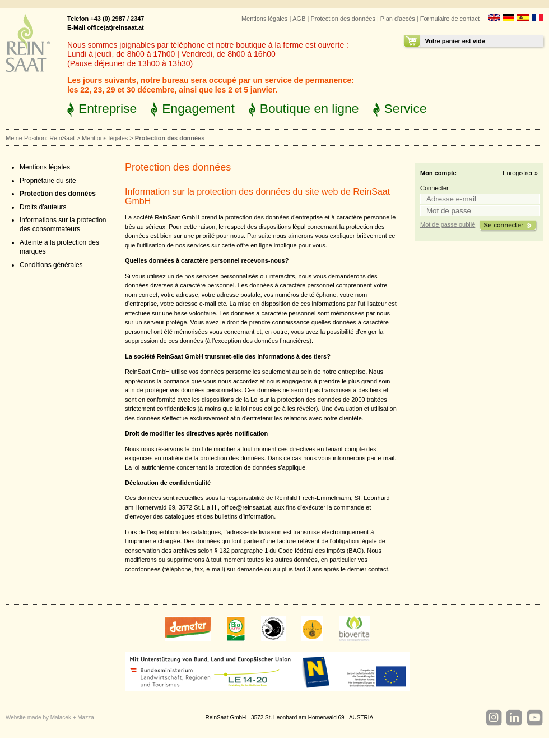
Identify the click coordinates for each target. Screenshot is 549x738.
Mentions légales (264, 18)
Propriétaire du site (48, 181)
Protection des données (342, 18)
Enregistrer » (520, 172)
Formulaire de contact (450, 18)
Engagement (198, 108)
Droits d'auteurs (43, 207)
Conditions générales (51, 265)
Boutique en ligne (309, 108)
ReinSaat (62, 138)
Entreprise (107, 108)
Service (405, 108)
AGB (298, 18)
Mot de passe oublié (447, 224)
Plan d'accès (397, 18)
